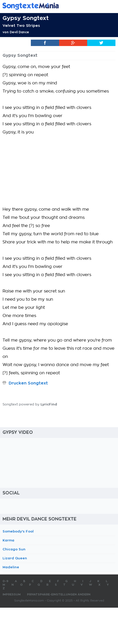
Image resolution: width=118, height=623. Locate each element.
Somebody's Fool (18, 531)
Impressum (12, 594)
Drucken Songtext (28, 383)
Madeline (11, 567)
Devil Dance (19, 32)
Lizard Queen (15, 558)
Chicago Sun (14, 549)
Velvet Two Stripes (21, 25)
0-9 (5, 581)
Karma (8, 540)
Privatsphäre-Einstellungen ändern (58, 594)
